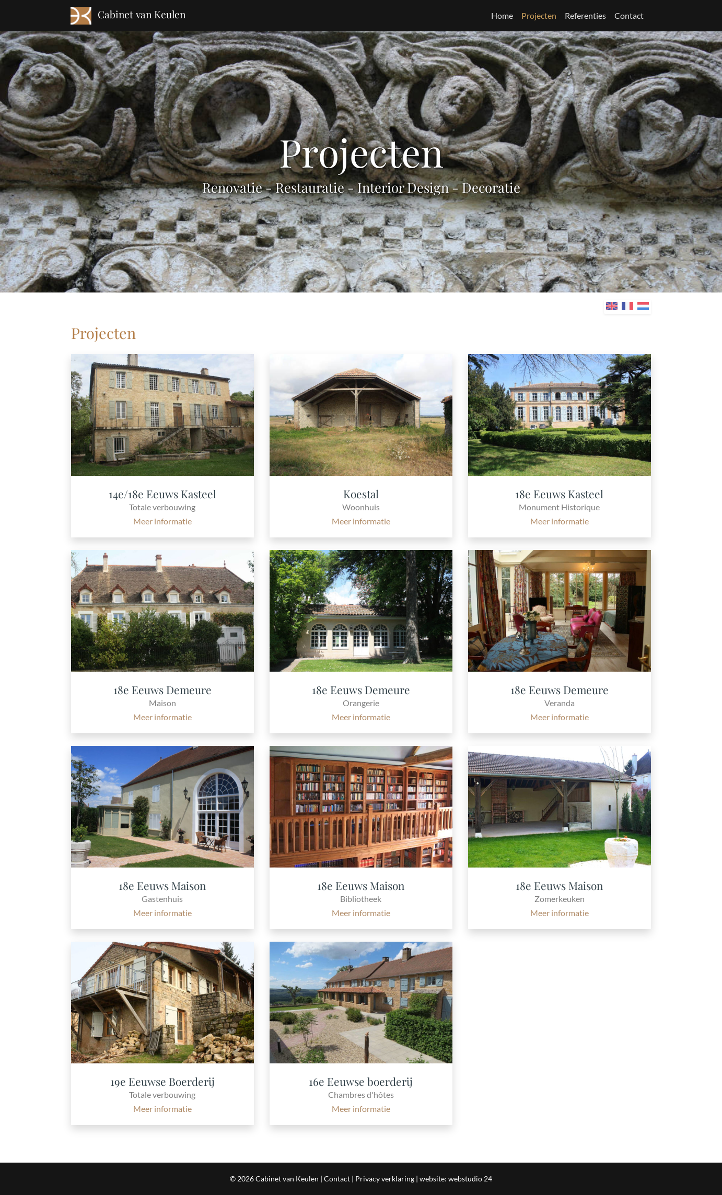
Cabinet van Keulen (287, 1178)
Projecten (538, 15)
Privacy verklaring (384, 1178)
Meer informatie (162, 521)
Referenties (585, 15)
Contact (629, 15)
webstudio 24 (470, 1178)
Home (502, 15)
